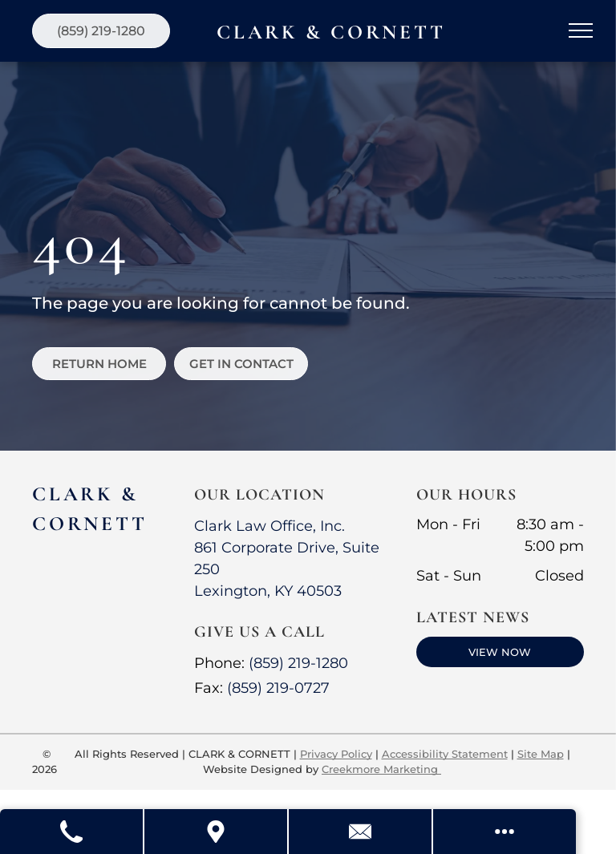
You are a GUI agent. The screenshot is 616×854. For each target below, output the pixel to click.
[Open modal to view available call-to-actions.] (504, 831)
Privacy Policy (336, 753)
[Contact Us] (361, 831)
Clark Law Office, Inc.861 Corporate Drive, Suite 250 (286, 547)
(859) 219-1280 (298, 663)
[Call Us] (72, 831)
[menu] (581, 30)
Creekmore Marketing (381, 769)
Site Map (540, 753)
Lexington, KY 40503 (268, 591)
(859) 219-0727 (278, 688)
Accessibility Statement (445, 753)
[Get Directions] (216, 831)
